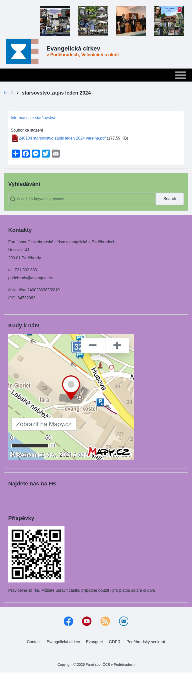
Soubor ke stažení (27, 130)
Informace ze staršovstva (33, 118)
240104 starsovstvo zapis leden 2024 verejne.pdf (62, 138)
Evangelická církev (73, 48)
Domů (8, 93)
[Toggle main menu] (96, 75)
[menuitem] (34, 642)
